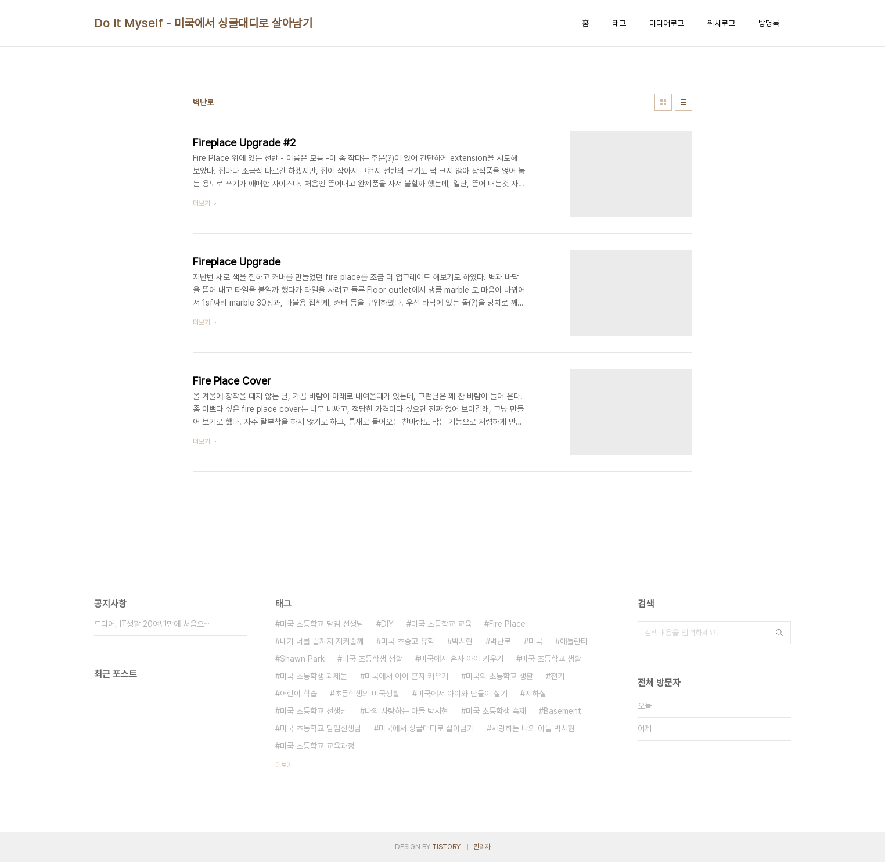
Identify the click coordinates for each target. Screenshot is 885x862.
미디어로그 (666, 23)
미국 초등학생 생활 (372, 658)
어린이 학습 (298, 693)
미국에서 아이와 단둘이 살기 (462, 693)
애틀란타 (574, 641)
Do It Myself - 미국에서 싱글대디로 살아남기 (203, 23)
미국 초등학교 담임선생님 (320, 728)
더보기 (284, 765)
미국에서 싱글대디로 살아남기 (426, 728)
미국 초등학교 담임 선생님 (322, 623)
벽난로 (500, 641)
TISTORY (446, 847)
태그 (619, 23)
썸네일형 (663, 102)
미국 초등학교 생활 (551, 658)
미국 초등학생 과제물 (313, 676)
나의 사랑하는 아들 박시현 (406, 711)
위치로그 (721, 23)
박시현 (462, 641)
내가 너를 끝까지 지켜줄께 (322, 641)
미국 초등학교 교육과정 (317, 745)
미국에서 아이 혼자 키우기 (406, 676)
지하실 (535, 693)
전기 (557, 676)
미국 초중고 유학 (407, 641)
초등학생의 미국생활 (367, 693)
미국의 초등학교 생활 (499, 676)
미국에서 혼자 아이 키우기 (461, 658)
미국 (535, 641)
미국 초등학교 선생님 (313, 711)
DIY (387, 623)
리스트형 (683, 102)
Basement (562, 711)
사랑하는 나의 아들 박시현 (533, 728)
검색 (779, 633)
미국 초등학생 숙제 (496, 711)
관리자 (482, 847)
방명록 (768, 23)
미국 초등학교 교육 (441, 623)
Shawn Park (302, 658)
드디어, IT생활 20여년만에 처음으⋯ (152, 623)
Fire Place (507, 623)
